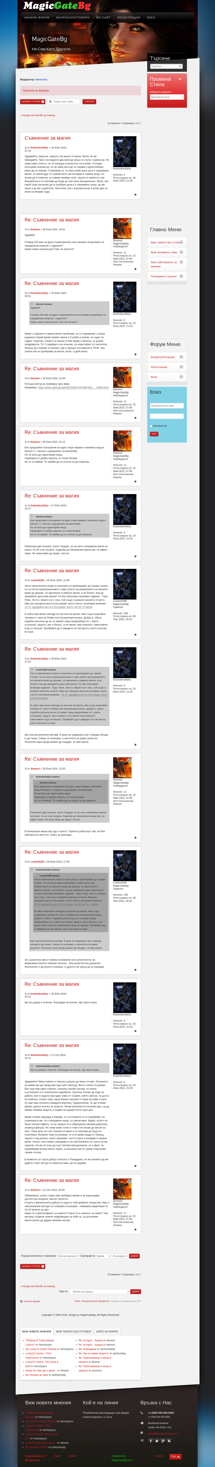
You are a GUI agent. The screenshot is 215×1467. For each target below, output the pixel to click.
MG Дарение (32, 1460)
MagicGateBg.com (35, 1456)
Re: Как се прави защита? (94, 1353)
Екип (77, 1301)
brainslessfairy (39, 147)
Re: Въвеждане (88, 1349)
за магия (48, 138)
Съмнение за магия (52, 220)
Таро (57, 1456)
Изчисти (159, 1456)
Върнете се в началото (135, 195)
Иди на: (63, 1291)
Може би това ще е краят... (41, 1370)
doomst (35, 229)
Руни (72, 1456)
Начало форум (32, 1301)
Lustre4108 (37, 580)
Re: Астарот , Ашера (91, 1340)
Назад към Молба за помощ (38, 115)
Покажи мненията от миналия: (50, 1255)
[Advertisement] (80, 206)
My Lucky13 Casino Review (41, 1349)
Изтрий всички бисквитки (95, 1301)
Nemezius (41, 79)
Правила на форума (36, 90)
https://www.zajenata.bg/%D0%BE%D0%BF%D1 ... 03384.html (73, 387)
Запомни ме (160, 425)
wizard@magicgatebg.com (163, 1433)
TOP (173, 1456)
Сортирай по (95, 1255)
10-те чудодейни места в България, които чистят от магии (58, 607)
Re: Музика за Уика (37, 1374)
